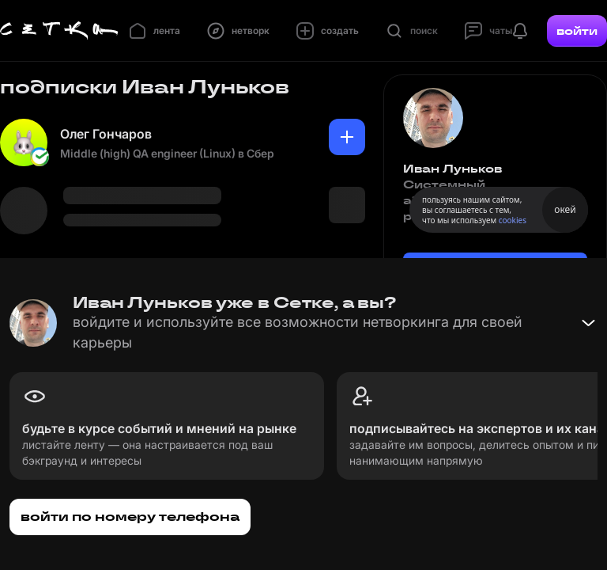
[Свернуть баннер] (588, 323)
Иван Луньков (452, 169)
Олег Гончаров (106, 134)
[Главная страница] (59, 30)
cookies (512, 220)
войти (577, 31)
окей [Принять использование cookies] (564, 209)
